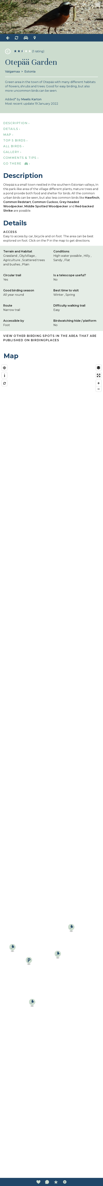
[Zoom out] (98, 389)
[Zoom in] (98, 383)
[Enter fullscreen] (98, 375)
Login (73, 4)
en (84, 4)
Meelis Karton (31, 99)
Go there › (16, 163)
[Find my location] (4, 367)
